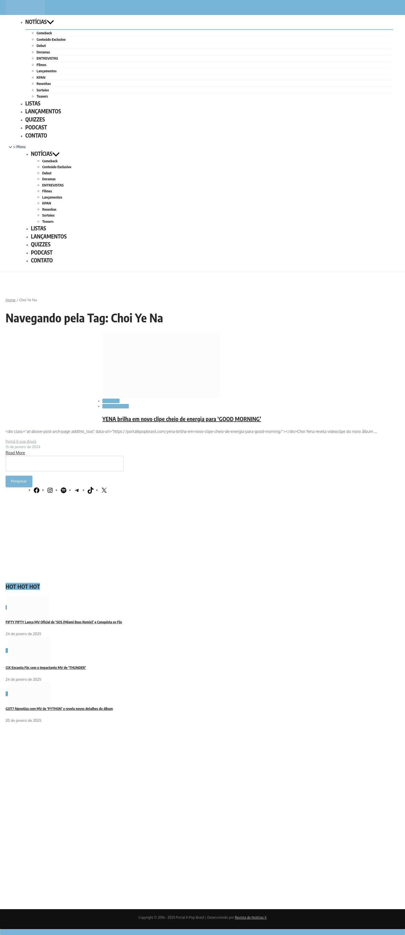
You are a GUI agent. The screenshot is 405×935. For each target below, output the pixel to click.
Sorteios (43, 90)
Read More (15, 452)
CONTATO (36, 135)
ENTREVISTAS (47, 58)
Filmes (41, 64)
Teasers (42, 96)
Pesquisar (19, 481)
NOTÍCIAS (39, 21)
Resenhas (44, 83)
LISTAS (32, 103)
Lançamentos (47, 71)
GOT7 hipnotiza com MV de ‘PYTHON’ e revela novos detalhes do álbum (59, 708)
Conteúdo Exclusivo (51, 39)
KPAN (41, 77)
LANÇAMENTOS (43, 111)
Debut (41, 45)
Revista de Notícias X (251, 917)
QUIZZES (35, 119)
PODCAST (36, 127)
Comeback (44, 33)
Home (10, 300)
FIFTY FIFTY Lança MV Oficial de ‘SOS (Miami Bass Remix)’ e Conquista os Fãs (64, 622)
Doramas (43, 52)
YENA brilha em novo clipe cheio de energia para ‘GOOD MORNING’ (181, 418)
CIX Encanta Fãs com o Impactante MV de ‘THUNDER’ (46, 667)
